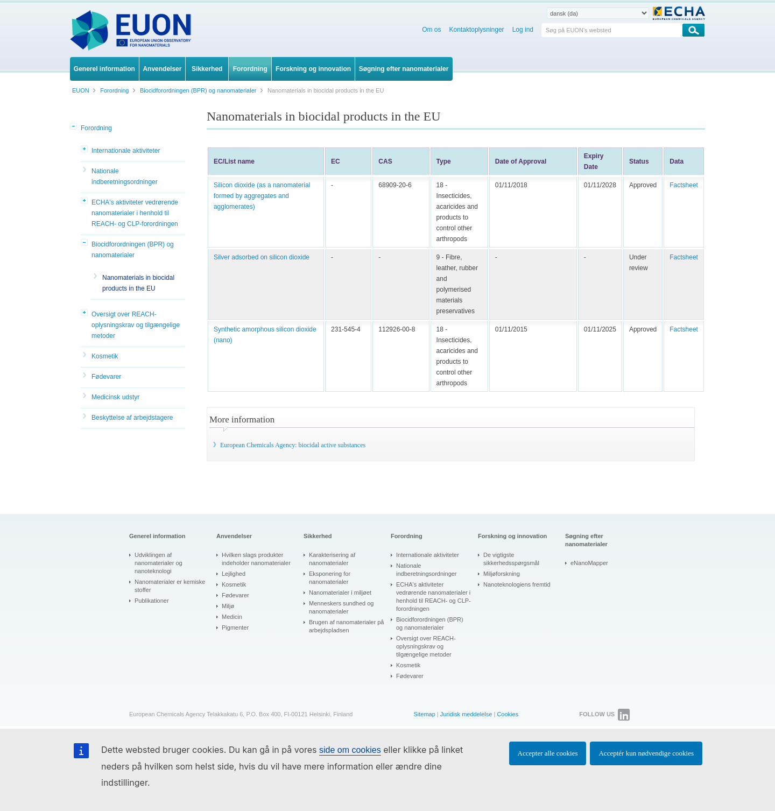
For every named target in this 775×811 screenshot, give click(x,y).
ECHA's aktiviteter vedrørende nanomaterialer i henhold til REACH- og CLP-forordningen (134, 213)
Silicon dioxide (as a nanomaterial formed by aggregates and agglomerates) (262, 195)
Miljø (228, 606)
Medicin (232, 616)
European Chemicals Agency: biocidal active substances (292, 445)
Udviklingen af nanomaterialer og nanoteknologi (158, 563)
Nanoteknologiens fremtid (517, 584)
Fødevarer (106, 376)
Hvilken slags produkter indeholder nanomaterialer (256, 559)
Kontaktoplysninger (476, 29)
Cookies (507, 714)
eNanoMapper (589, 563)
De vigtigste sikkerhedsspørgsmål (511, 559)
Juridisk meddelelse (466, 714)
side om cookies (350, 749)
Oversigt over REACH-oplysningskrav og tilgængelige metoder (135, 325)
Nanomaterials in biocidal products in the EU (138, 283)
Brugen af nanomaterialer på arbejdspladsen (346, 626)
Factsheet (684, 185)
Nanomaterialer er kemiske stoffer (170, 586)
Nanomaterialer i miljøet (340, 592)
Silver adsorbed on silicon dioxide (261, 257)
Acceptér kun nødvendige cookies (646, 753)
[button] (74, 127)
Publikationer (152, 600)
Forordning (96, 128)
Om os (431, 29)
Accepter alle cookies (548, 753)
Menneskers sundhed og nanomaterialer (341, 607)
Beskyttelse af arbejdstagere (132, 417)
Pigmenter (235, 627)
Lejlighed (233, 573)
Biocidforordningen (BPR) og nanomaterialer (132, 250)
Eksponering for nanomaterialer (329, 577)
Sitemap (424, 714)
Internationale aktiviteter (125, 150)
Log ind (522, 29)
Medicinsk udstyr (115, 397)
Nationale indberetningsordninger (124, 176)
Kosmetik (104, 356)
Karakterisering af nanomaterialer (332, 559)
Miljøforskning (501, 573)
